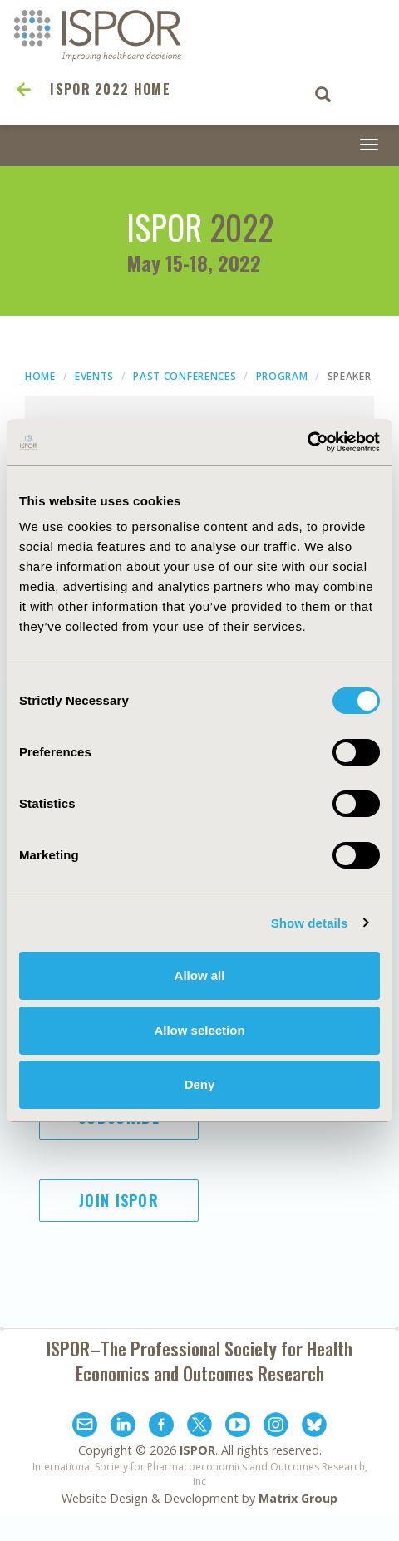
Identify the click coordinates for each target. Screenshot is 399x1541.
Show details (309, 923)
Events (94, 376)
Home (40, 376)
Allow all (200, 975)
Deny (200, 1084)
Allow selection (199, 1030)
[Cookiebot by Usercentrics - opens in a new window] (307, 442)
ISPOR (197, 1450)
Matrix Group (298, 1498)
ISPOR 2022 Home (110, 89)
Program (282, 376)
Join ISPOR (119, 1200)
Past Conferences (184, 376)
